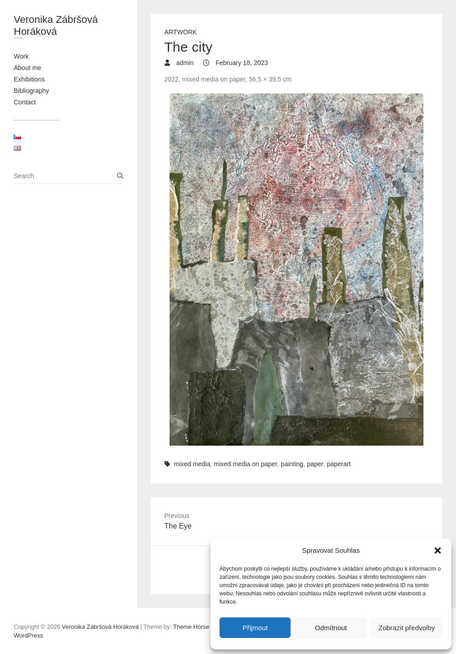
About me (27, 67)
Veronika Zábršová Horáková (56, 25)
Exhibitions (29, 79)
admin (184, 62)
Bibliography (31, 90)
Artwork (181, 32)
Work (21, 56)
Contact (25, 102)
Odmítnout (331, 628)
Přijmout (255, 628)
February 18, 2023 (241, 62)
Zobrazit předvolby (407, 628)
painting (292, 464)
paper (315, 464)
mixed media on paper (246, 464)
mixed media (192, 464)
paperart (339, 464)
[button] (437, 550)
